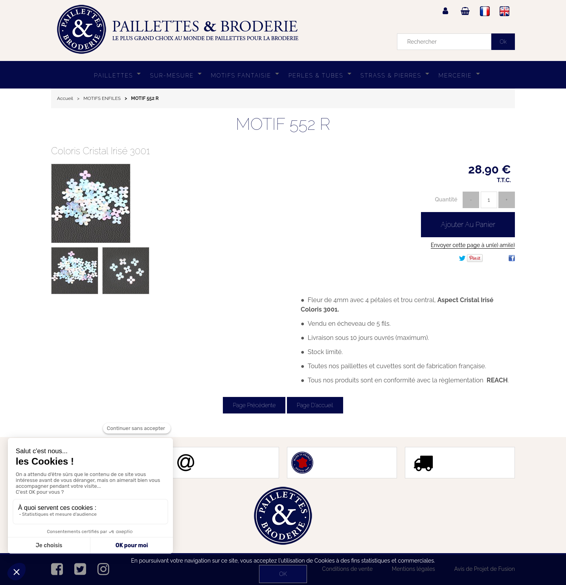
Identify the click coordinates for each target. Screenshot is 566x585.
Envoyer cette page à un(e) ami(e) (473, 245)
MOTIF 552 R (283, 124)
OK (283, 574)
